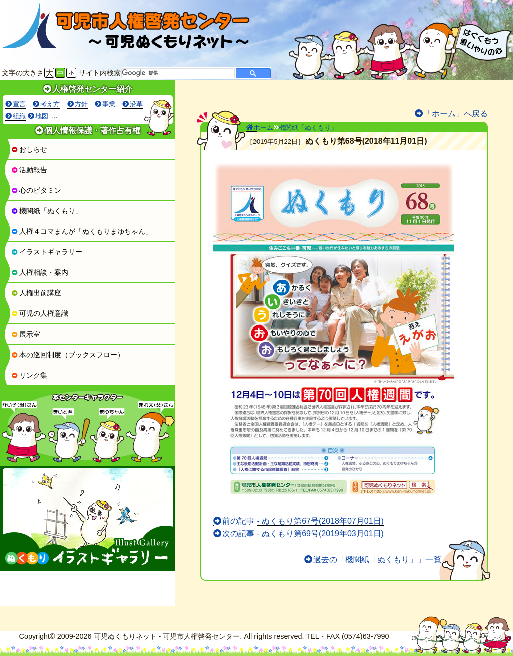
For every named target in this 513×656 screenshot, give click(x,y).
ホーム (259, 127)
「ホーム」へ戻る (456, 113)
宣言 (19, 104)
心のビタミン (36, 190)
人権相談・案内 (39, 272)
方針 (81, 104)
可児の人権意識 (39, 313)
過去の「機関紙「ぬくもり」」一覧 (377, 559)
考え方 (50, 104)
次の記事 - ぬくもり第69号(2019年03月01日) (303, 533)
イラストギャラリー (46, 252)
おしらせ (29, 149)
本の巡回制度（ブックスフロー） (67, 355)
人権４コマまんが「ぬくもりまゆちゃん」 (81, 231)
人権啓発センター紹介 (92, 89)
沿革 (136, 104)
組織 (19, 116)
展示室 (25, 334)
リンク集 (29, 375)
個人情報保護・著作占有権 (92, 130)
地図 (41, 116)
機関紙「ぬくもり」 (46, 211)
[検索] (177, 73)
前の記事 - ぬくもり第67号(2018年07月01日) (303, 521)
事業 (108, 104)
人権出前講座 (36, 293)
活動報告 (29, 170)
